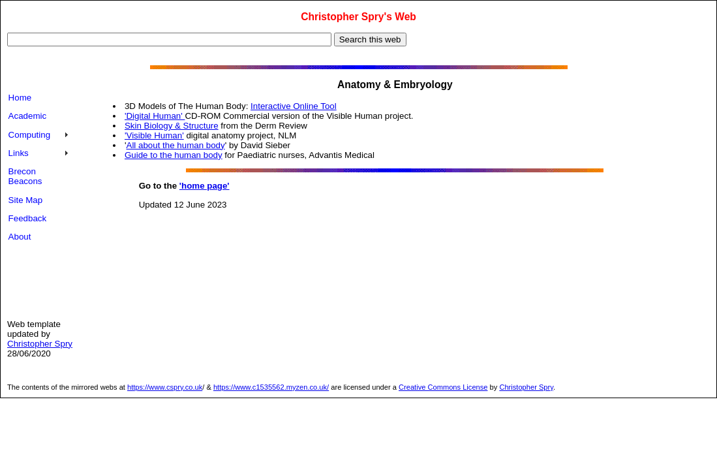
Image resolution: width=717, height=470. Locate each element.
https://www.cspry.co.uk (164, 387)
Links (18, 153)
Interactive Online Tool (294, 106)
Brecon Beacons (25, 176)
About (19, 237)
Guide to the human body (173, 155)
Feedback (27, 218)
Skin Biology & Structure (172, 126)
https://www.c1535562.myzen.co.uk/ (271, 387)
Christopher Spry (39, 344)
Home (20, 97)
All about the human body (176, 145)
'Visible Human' (154, 135)
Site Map (25, 200)
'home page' (204, 186)
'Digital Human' (155, 116)
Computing (29, 135)
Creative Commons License (443, 387)
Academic (27, 116)
